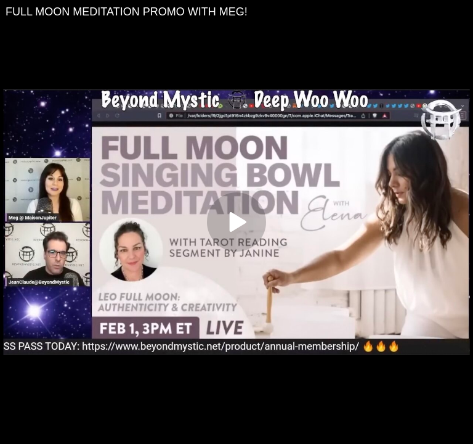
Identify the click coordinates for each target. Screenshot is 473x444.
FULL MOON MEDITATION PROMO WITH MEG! (127, 12)
